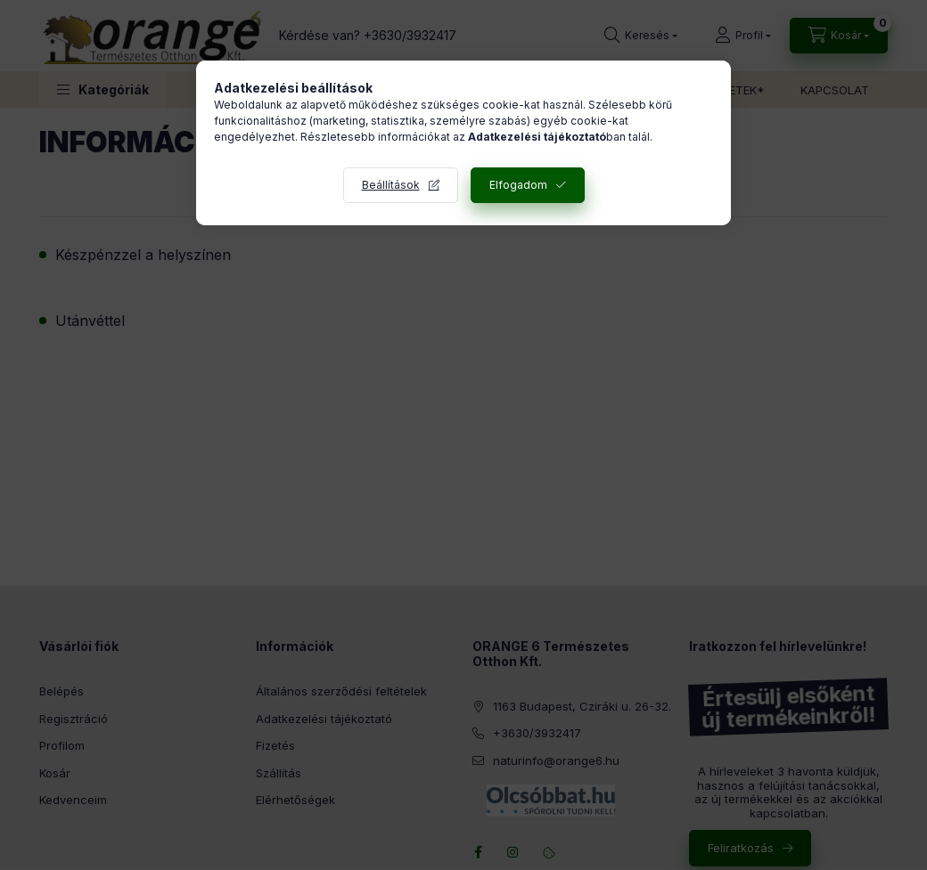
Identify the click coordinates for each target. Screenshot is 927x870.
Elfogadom (518, 184)
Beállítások (391, 184)
